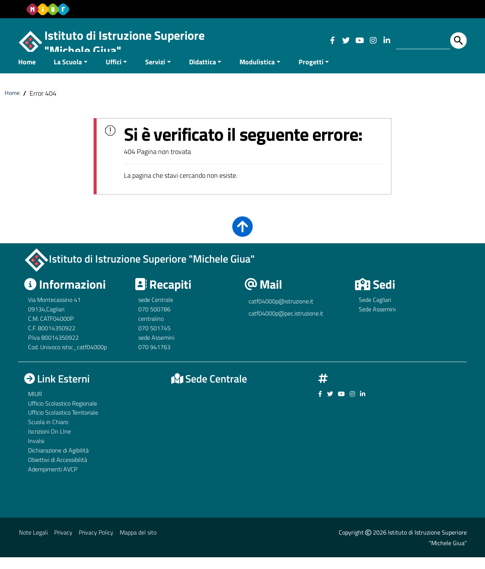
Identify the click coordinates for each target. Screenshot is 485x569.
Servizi (155, 73)
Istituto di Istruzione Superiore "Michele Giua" (124, 42)
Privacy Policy (96, 543)
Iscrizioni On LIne (49, 443)
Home (27, 73)
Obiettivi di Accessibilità (57, 471)
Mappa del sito (138, 543)
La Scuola (68, 73)
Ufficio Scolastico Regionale (62, 414)
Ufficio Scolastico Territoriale (63, 424)
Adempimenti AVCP (52, 480)
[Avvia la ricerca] (458, 40)
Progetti (311, 73)
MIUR (35, 405)
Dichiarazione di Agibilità (58, 461)
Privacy (63, 543)
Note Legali (33, 543)
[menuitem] (31, 74)
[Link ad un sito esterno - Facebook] (332, 40)
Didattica (202, 73)
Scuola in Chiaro (48, 433)
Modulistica (257, 73)
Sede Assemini (377, 320)
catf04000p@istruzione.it (281, 312)
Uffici (114, 73)
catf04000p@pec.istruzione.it (286, 325)
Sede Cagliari (375, 311)
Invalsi (36, 452)
